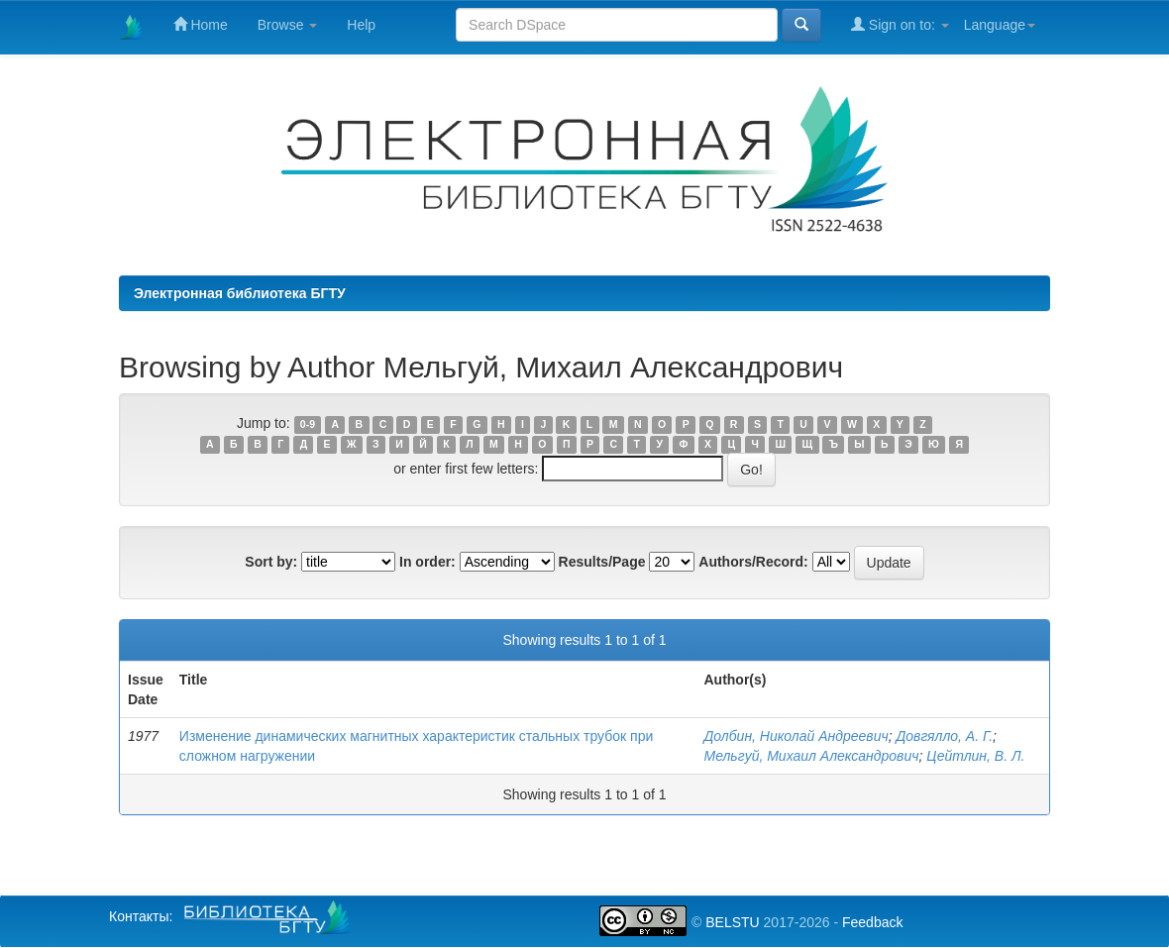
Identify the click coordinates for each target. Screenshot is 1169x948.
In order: (427, 562)
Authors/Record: (752, 562)
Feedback (872, 922)
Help (361, 25)
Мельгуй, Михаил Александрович (810, 756)
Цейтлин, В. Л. (975, 756)
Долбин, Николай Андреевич (795, 736)
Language (999, 25)
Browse (288, 25)
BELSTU (732, 922)
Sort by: (271, 562)
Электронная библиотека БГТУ (240, 293)
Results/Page (602, 562)
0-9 (307, 424)
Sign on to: (900, 24)
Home (200, 24)
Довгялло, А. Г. (944, 736)
